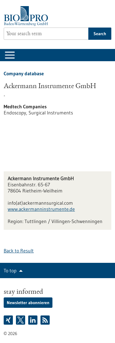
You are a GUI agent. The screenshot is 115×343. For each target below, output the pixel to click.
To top (10, 270)
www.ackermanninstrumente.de (41, 209)
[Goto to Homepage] (27, 16)
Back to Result (19, 251)
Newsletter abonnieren (28, 302)
